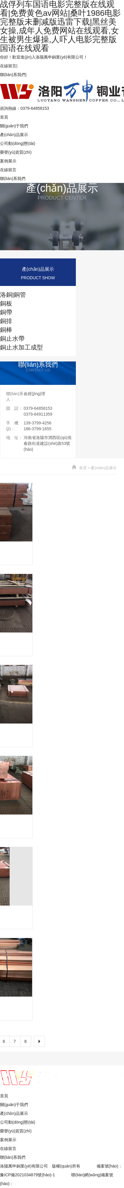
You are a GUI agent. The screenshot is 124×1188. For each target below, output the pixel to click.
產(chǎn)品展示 (14, 134)
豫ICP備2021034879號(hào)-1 (27, 1174)
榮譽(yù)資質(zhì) (16, 152)
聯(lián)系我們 (12, 74)
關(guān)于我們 (14, 126)
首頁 (4, 117)
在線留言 (8, 66)
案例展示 (8, 161)
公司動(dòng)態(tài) (17, 143)
